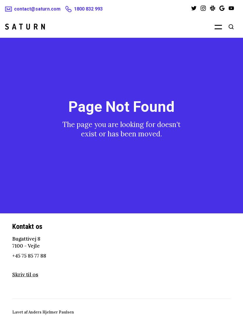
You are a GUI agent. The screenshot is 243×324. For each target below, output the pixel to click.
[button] (214, 26)
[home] (26, 26)
